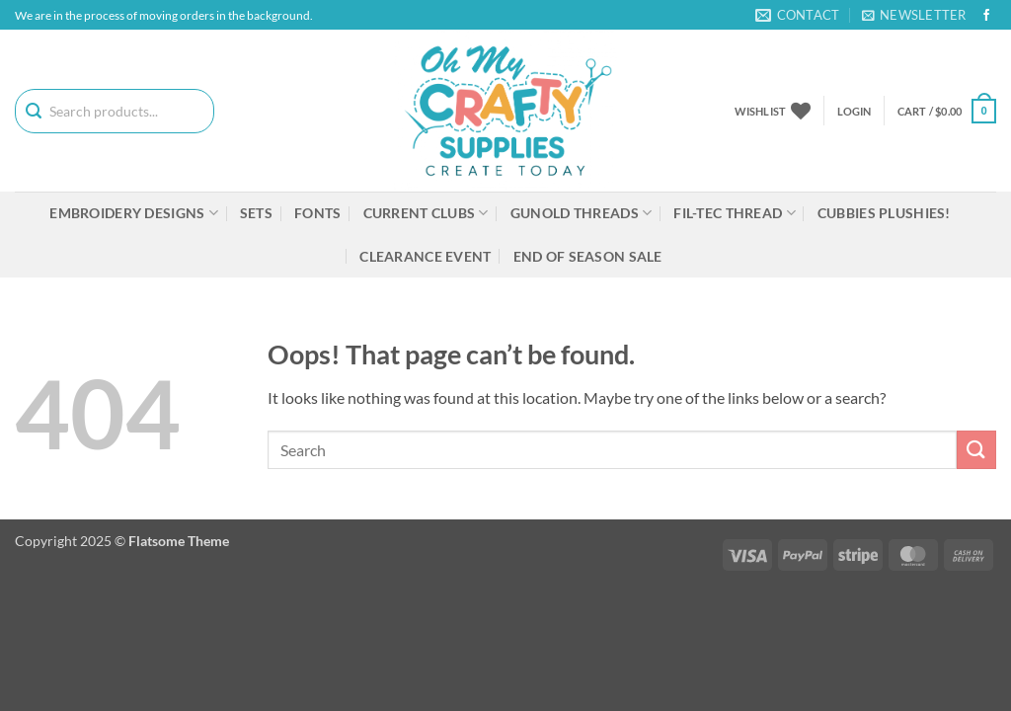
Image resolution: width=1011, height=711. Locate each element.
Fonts (317, 212)
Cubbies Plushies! (884, 212)
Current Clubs (426, 212)
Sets (256, 212)
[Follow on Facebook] (986, 16)
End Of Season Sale (587, 256)
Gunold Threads (581, 212)
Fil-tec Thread (734, 212)
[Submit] (976, 450)
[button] (914, 15)
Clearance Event (425, 256)
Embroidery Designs (133, 212)
